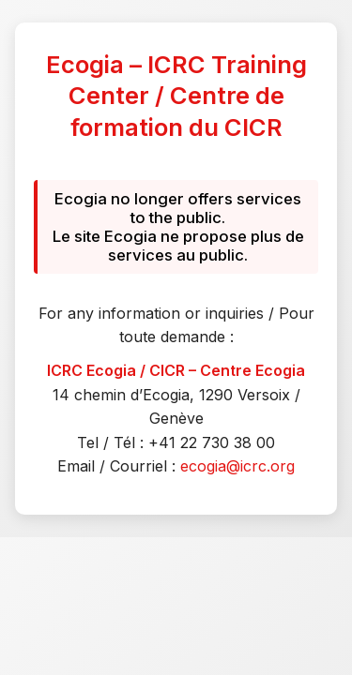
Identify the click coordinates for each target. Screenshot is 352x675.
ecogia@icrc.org (237, 466)
